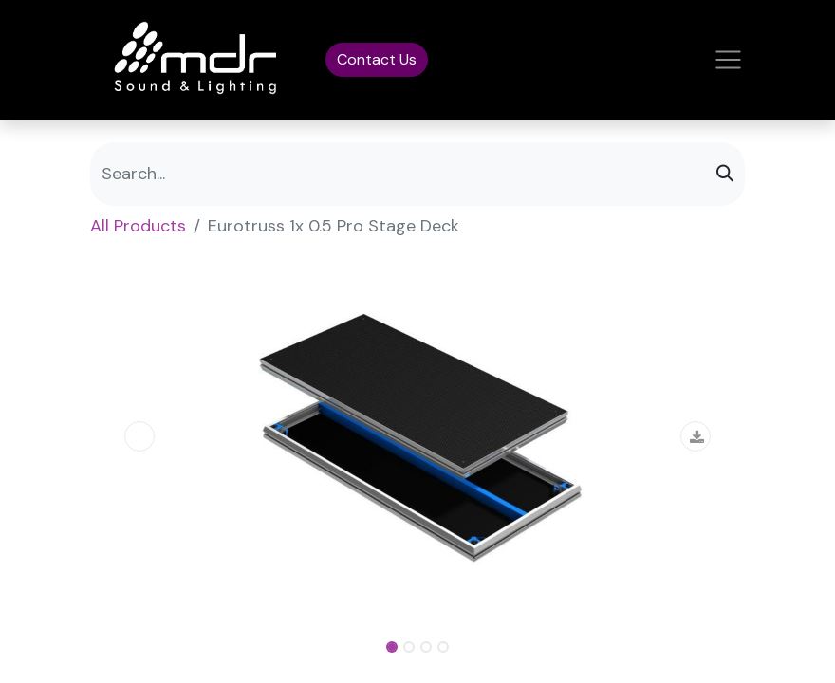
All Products (138, 225)
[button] (139, 436)
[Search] (725, 174)
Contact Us (377, 59)
